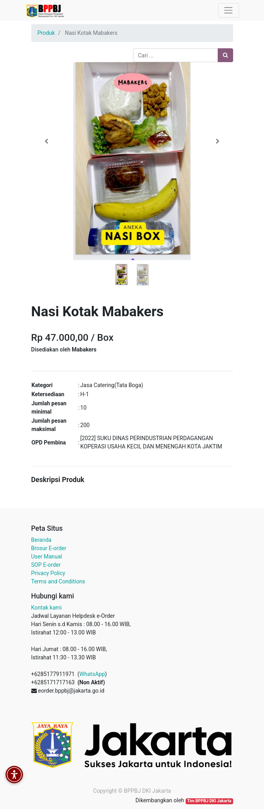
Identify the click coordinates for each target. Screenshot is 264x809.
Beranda (41, 540)
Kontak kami (46, 607)
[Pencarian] (225, 55)
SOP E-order (46, 565)
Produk (46, 33)
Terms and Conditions (58, 581)
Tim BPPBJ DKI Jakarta (209, 800)
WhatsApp (92, 674)
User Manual (46, 556)
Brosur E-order (48, 548)
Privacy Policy (48, 573)
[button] (46, 141)
